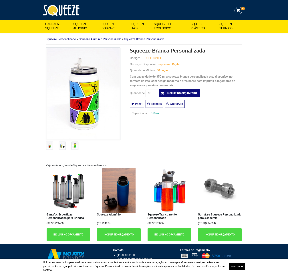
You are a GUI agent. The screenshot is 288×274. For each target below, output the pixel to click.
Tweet (137, 104)
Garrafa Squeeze (52, 26)
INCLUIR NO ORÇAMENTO (68, 234)
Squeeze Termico (226, 26)
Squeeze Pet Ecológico (164, 26)
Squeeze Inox (138, 26)
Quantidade (137, 93)
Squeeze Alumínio (80, 26)
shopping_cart (238, 10)
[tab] (49, 146)
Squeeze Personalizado (61, 10)
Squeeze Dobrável (109, 26)
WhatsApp (174, 104)
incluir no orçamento (178, 93)
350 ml (155, 113)
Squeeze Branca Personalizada (144, 39)
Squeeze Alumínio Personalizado (100, 39)
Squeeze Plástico (198, 26)
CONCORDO (237, 266)
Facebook (154, 104)
